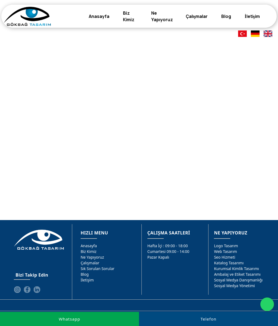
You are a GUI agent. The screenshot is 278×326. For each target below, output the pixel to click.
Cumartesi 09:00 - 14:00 (168, 251)
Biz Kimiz (89, 251)
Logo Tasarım (226, 245)
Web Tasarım (225, 251)
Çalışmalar (90, 262)
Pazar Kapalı (158, 257)
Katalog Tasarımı (229, 262)
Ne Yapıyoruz (92, 257)
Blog (85, 274)
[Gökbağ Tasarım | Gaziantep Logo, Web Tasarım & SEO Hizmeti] (27, 16)
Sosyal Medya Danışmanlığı (238, 280)
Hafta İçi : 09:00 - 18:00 (167, 245)
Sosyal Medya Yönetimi (234, 285)
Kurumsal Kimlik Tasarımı (236, 268)
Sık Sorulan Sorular (98, 268)
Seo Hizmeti (224, 257)
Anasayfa (89, 245)
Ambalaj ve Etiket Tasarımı (237, 274)
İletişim (87, 280)
